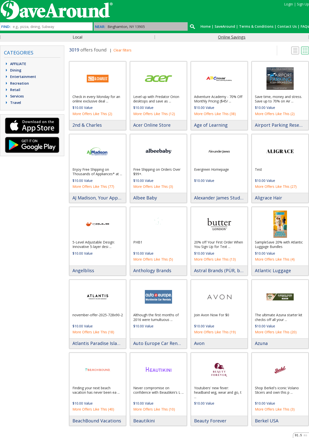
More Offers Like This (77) (93, 186)
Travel (12, 102)
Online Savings (231, 37)
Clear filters (122, 50)
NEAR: (100, 26)
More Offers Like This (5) (153, 259)
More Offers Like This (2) (92, 113)
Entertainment (20, 76)
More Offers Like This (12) (154, 113)
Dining (12, 70)
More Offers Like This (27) (276, 186)
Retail (12, 89)
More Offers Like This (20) (276, 332)
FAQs (305, 26)
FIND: (6, 26)
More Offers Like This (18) (93, 332)
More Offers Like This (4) (275, 259)
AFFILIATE (15, 63)
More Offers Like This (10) (154, 409)
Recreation (16, 83)
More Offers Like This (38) (215, 113)
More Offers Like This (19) (215, 332)
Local (77, 37)
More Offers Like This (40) (93, 409)
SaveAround (225, 26)
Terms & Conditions (256, 26)
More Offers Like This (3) (153, 186)
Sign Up (303, 4)
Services (14, 96)
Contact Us (287, 26)
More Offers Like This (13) (215, 259)
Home (205, 26)
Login (288, 4)
